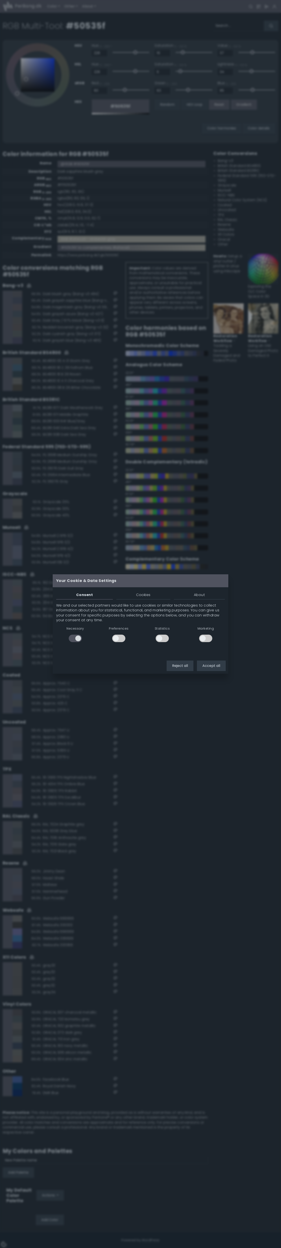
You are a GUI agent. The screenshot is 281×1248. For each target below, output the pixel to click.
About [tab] (199, 594)
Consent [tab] (84, 594)
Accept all (211, 665)
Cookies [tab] (143, 594)
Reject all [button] (180, 665)
